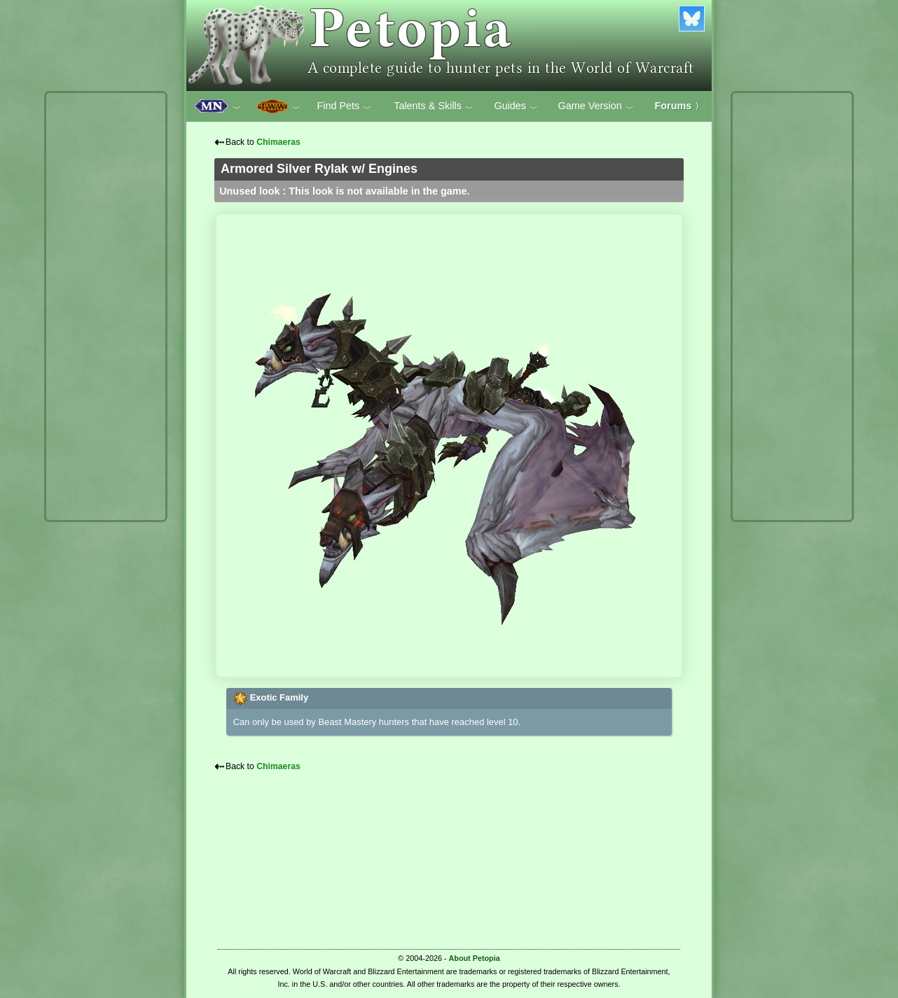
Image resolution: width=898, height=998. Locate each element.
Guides (516, 106)
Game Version (596, 106)
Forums (679, 105)
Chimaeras (278, 142)
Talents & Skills (434, 106)
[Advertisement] (106, 306)
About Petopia (474, 958)
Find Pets (344, 106)
